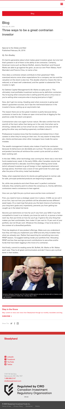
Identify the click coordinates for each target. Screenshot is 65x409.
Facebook (10, 359)
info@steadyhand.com (12, 381)
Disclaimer (29, 406)
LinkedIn (9, 357)
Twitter (8, 364)
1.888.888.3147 (10, 378)
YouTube (9, 362)
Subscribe (7, 316)
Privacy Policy (18, 406)
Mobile (37, 406)
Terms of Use (6, 406)
